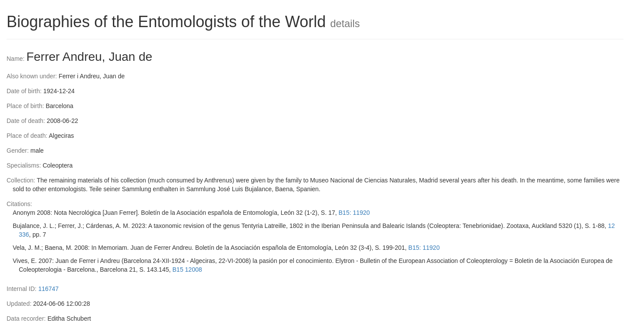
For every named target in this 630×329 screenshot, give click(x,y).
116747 (48, 288)
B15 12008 (187, 269)
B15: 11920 (354, 212)
